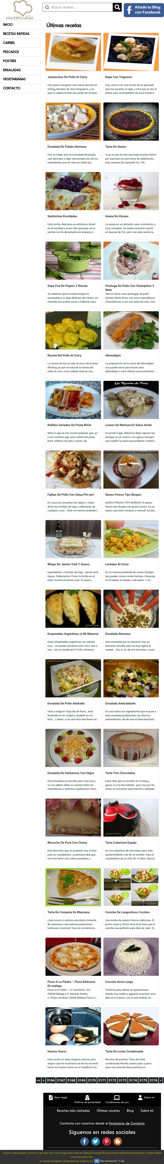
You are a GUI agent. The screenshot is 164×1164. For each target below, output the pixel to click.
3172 (112, 1080)
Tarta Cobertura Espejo (121, 842)
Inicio (7, 25)
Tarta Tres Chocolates (120, 773)
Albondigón (113, 355)
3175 (143, 1080)
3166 (51, 1080)
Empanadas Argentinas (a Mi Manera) (73, 634)
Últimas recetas (109, 1111)
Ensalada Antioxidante (120, 703)
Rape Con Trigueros (118, 77)
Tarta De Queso (115, 146)
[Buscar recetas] (77, 7)
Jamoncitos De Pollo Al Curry (67, 77)
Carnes (9, 43)
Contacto (11, 88)
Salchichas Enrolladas (62, 216)
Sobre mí (147, 1111)
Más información (108, 1161)
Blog (131, 1111)
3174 (133, 1080)
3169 (82, 1080)
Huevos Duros (56, 1051)
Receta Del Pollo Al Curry (64, 355)
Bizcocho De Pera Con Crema (67, 842)
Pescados (11, 52)
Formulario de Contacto (127, 1123)
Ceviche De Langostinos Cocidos (127, 912)
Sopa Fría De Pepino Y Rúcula (67, 286)
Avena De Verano (117, 216)
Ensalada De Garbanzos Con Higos (70, 773)
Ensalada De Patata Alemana (67, 146)
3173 (123, 1080)
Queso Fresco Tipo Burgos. (123, 494)
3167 (61, 1080)
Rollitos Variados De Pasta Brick (69, 425)
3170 (92, 1080)
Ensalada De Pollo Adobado (66, 703)
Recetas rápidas (16, 34)
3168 (71, 1080)
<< (38, 1080)
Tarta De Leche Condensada (124, 1051)
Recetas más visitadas (74, 1111)
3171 (102, 1080)
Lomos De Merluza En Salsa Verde (128, 425)
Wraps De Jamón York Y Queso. (68, 564)
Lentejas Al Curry (117, 564)
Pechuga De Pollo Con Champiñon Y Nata (129, 288)
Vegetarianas (14, 79)
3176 (153, 1080)
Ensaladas (12, 70)
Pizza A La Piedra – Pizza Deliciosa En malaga (71, 984)
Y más (121, 1161)
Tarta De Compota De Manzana (68, 912)
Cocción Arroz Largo (119, 982)
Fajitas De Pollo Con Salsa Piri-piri (70, 494)
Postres (9, 61)
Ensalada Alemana (117, 634)
